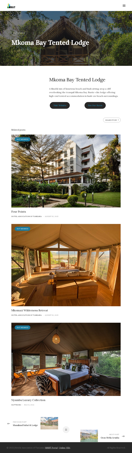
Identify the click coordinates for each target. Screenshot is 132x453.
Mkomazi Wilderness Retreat (29, 310)
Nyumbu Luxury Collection (28, 400)
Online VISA (64, 448)
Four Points (18, 211)
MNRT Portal (51, 448)
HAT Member (19, 33)
